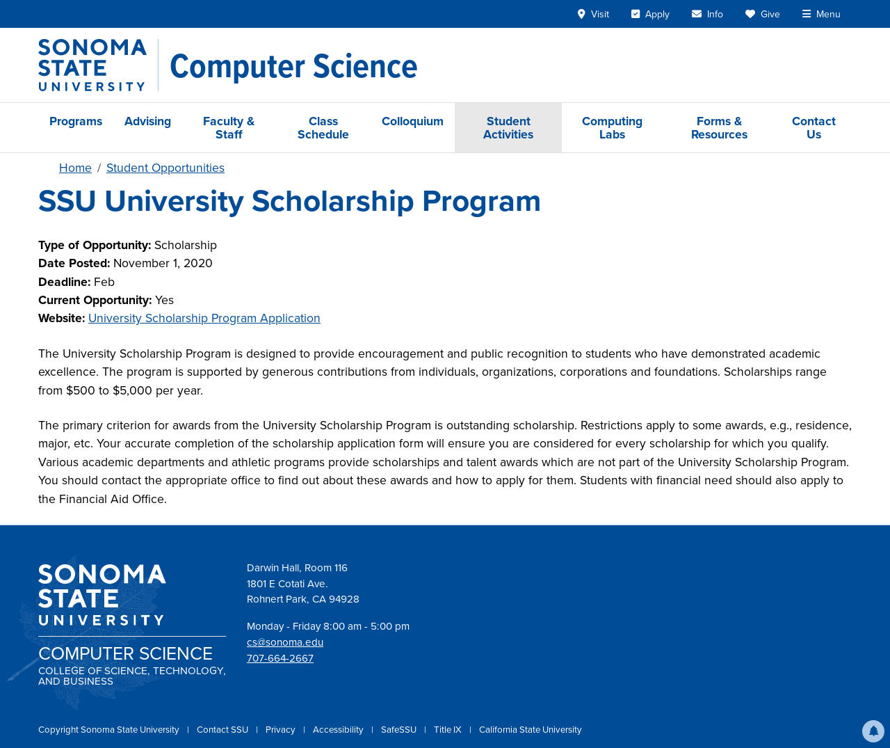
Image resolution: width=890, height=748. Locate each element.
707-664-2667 (280, 658)
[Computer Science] (294, 65)
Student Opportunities (165, 168)
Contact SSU (223, 729)
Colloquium (413, 120)
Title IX (449, 729)
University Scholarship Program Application (204, 318)
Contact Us (814, 127)
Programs (75, 120)
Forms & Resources (719, 127)
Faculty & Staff (228, 127)
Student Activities (508, 127)
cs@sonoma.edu (285, 642)
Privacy (282, 729)
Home (75, 168)
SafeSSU (400, 729)
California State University (530, 729)
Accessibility (339, 729)
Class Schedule (323, 127)
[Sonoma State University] (98, 65)
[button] (873, 731)
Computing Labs (612, 127)
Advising (147, 120)
